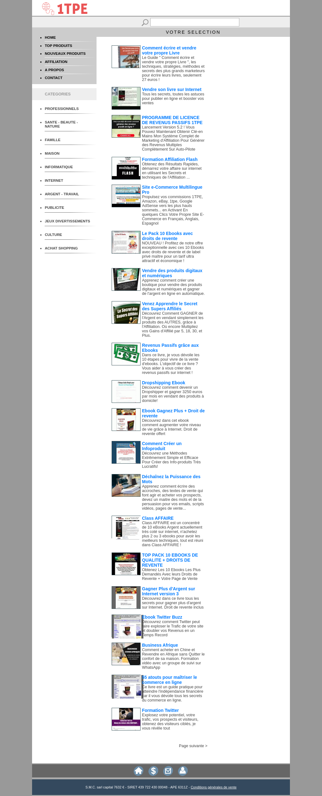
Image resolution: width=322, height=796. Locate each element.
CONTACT (53, 78)
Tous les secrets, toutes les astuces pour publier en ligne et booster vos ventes (173, 98)
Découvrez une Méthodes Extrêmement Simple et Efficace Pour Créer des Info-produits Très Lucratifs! (171, 460)
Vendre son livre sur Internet (172, 89)
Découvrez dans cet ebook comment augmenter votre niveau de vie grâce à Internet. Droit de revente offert (171, 427)
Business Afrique (160, 645)
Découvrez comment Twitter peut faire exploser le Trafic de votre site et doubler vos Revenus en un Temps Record (172, 628)
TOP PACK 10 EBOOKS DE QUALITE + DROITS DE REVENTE (170, 560)
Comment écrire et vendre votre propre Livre (169, 50)
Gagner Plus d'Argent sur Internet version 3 (168, 591)
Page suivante (191, 746)
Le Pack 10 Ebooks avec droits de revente (167, 236)
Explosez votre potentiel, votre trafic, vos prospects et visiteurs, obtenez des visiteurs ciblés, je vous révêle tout (170, 721)
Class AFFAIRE (158, 518)
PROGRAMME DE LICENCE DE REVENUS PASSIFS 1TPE (172, 120)
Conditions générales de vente (213, 787)
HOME (50, 37)
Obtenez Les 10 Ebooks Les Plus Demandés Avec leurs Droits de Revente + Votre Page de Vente (171, 574)
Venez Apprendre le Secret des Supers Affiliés (169, 306)
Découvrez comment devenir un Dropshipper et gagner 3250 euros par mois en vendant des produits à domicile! (173, 394)
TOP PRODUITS (58, 45)
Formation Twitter (160, 710)
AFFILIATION (56, 62)
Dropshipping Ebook (164, 382)
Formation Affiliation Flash (170, 159)
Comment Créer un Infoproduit (162, 446)
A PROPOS (54, 70)
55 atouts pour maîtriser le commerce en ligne (169, 680)
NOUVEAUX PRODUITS (65, 53)
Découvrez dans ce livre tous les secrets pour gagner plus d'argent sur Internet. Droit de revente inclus (173, 603)
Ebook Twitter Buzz (162, 617)
